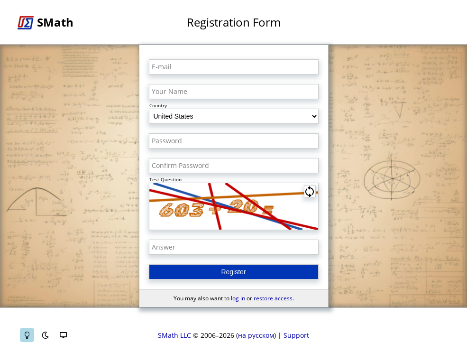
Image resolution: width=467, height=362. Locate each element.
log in (238, 298)
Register (233, 272)
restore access (273, 298)
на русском (256, 335)
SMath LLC (174, 335)
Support (296, 335)
